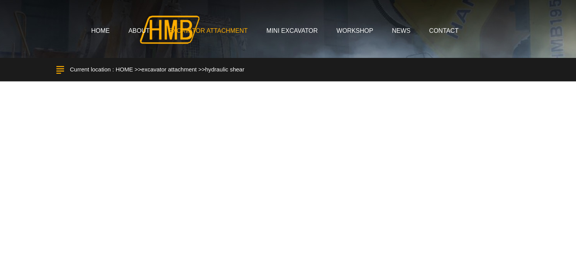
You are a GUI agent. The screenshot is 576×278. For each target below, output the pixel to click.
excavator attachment (169, 69)
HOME (124, 69)
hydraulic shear (224, 69)
